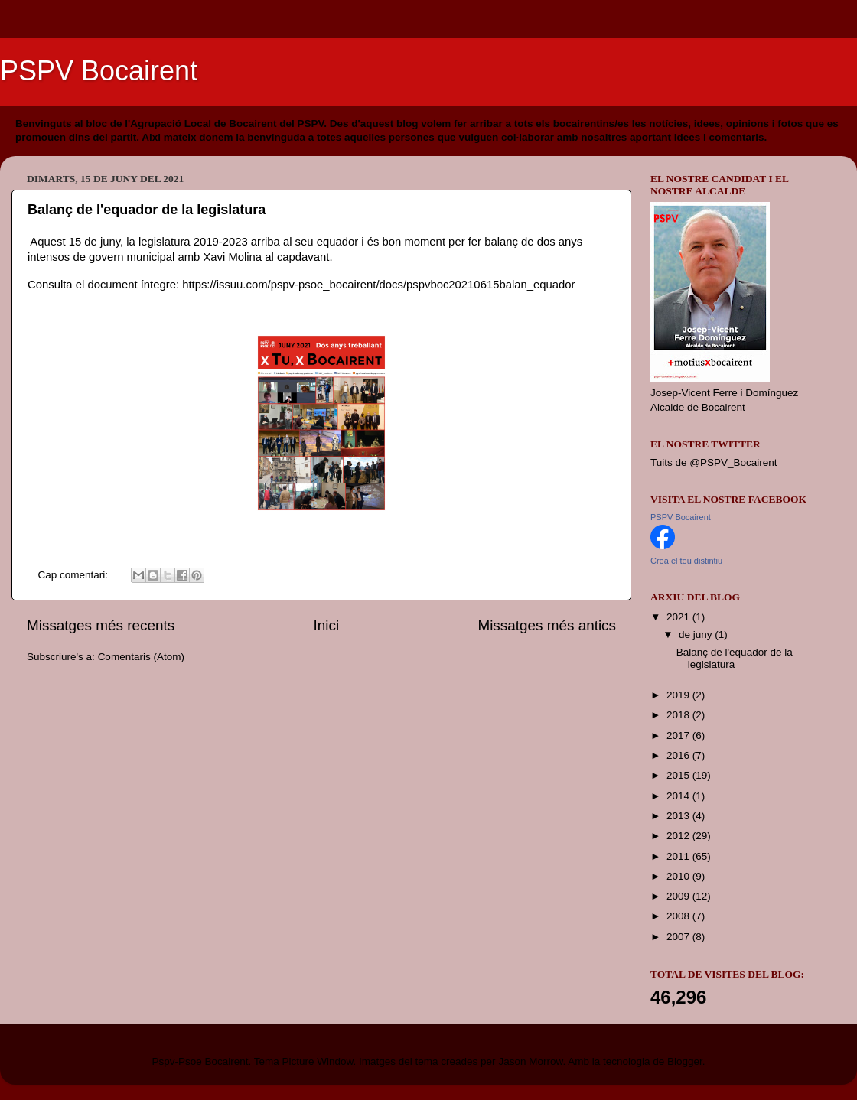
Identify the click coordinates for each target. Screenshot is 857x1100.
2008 (679, 916)
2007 (679, 936)
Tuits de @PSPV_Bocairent (713, 462)
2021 (679, 617)
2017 (679, 735)
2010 (679, 876)
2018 (679, 715)
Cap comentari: (74, 575)
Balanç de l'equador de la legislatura (147, 209)
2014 (679, 796)
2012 (679, 835)
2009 (679, 896)
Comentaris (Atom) (141, 656)
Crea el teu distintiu (686, 560)
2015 (679, 775)
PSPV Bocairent (98, 70)
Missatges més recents (100, 625)
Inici (327, 625)
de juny (697, 634)
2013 (679, 816)
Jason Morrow (530, 1061)
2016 (679, 755)
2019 (679, 695)
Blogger (684, 1061)
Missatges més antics (546, 625)
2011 (679, 856)
